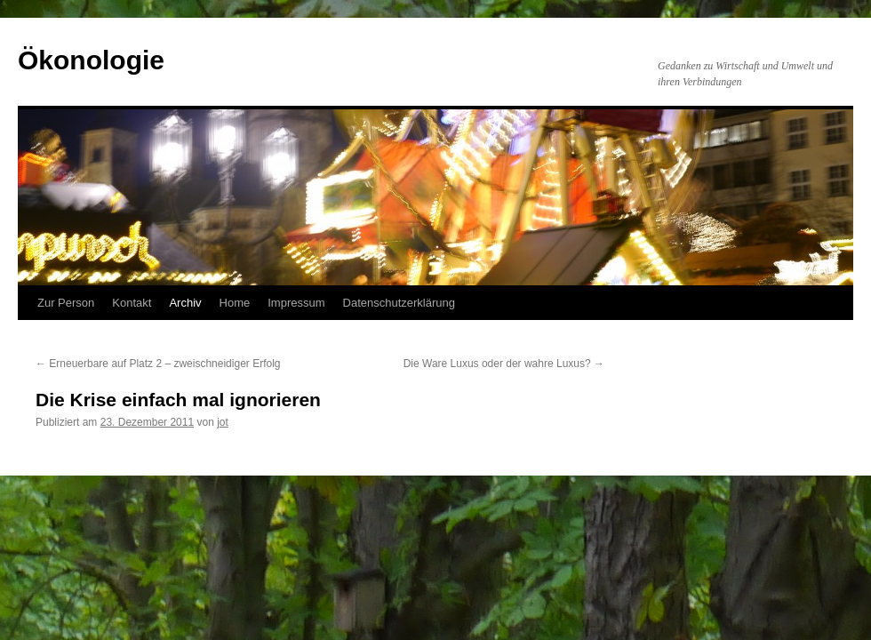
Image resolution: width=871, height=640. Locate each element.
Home (235, 302)
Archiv (185, 302)
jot (222, 422)
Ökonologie (91, 60)
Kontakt (131, 302)
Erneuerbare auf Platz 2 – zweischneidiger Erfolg (158, 363)
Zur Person (65, 302)
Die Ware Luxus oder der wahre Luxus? (504, 363)
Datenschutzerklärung (399, 302)
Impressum (296, 302)
